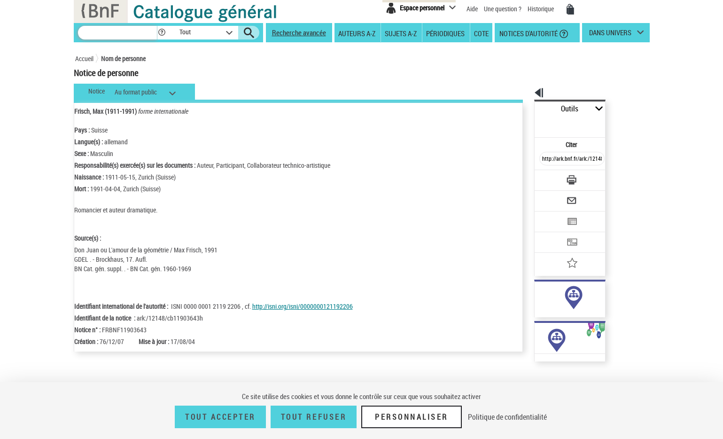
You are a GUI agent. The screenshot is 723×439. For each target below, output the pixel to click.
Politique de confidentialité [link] (507, 417)
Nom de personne (123, 58)
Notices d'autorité (528, 33)
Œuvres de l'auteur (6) (540, 375)
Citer (531, 123)
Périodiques (445, 33)
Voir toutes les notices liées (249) (562, 324)
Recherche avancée (299, 32)
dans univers (610, 34)
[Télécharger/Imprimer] (548, 159)
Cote (481, 33)
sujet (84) (537, 304)
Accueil (84, 58)
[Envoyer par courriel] (546, 177)
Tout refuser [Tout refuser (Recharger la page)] (313, 417)
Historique (541, 8)
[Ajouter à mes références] (552, 232)
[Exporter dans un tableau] (552, 196)
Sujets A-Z (401, 33)
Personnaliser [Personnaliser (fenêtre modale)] (411, 417)
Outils (524, 109)
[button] (161, 32)
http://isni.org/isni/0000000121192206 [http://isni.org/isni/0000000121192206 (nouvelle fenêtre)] (302, 306)
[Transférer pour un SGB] (550, 214)
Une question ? (502, 8)
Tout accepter (220, 417)
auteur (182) (541, 295)
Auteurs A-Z (356, 33)
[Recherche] (117, 32)
